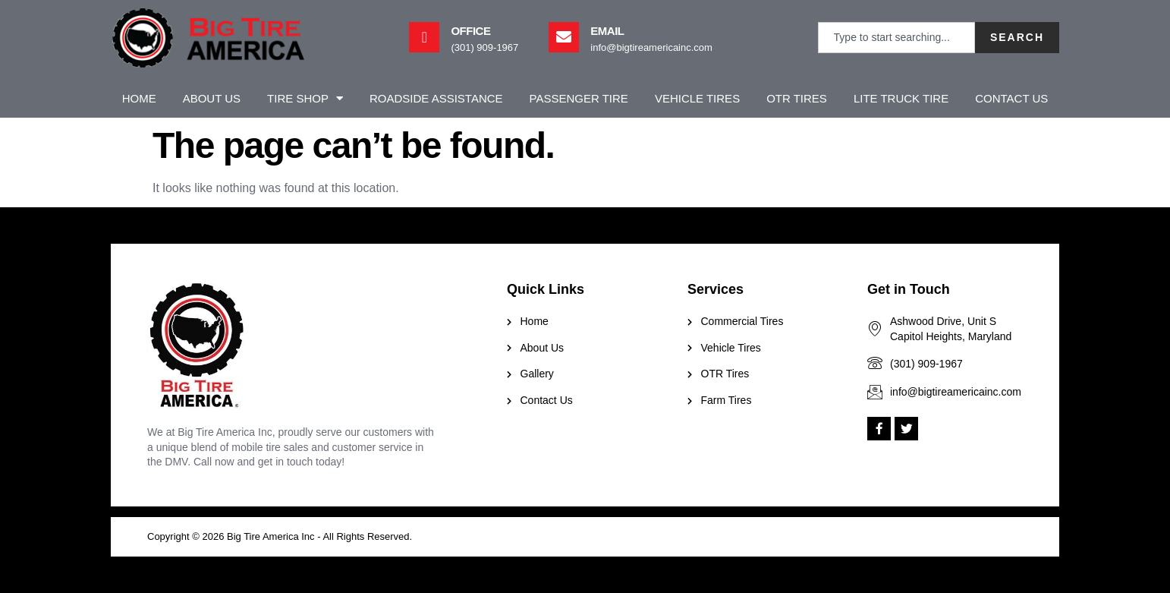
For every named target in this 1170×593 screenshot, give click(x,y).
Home (139, 98)
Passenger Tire (579, 98)
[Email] (564, 37)
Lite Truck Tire (901, 98)
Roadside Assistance (436, 98)
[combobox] (896, 37)
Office (470, 30)
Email (607, 30)
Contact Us (1011, 98)
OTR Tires (796, 98)
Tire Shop (305, 98)
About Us (212, 98)
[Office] (424, 37)
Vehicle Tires (697, 98)
